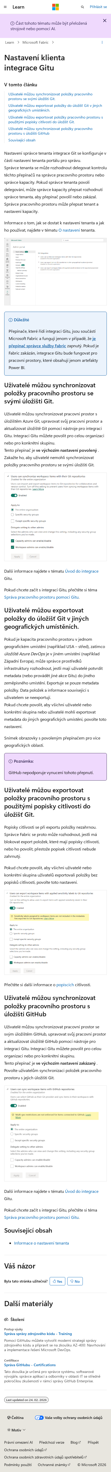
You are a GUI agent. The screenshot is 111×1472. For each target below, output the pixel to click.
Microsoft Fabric (35, 42)
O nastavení (69, 230)
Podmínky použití (18, 1464)
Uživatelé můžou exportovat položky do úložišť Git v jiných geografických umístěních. (55, 108)
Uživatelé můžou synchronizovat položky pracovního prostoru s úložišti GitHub (50, 131)
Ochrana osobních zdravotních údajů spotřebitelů (44, 1457)
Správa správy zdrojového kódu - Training (38, 1333)
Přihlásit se (98, 6)
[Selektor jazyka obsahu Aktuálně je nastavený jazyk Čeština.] (15, 1418)
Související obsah (22, 140)
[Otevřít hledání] (82, 7)
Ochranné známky (52, 1464)
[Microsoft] (55, 7)
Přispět (93, 1442)
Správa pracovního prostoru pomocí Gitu (41, 597)
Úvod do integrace (81, 571)
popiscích (65, 984)
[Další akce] (102, 42)
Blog (74, 1442)
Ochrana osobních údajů (24, 1449)
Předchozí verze (51, 1442)
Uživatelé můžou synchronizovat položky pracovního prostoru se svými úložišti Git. (50, 96)
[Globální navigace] (5, 7)
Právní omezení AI (18, 1442)
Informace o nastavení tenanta (41, 1243)
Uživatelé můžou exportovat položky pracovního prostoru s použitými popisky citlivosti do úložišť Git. (55, 119)
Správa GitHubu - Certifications (30, 1365)
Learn (9, 42)
